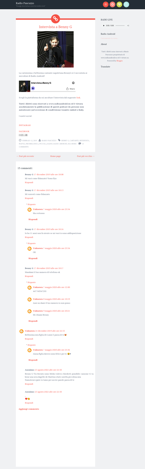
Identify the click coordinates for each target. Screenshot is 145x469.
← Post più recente (25, 156)
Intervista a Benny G (55, 26)
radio (50, 144)
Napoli (22, 144)
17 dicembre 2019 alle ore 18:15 (48, 190)
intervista (84, 140)
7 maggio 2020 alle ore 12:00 (56, 287)
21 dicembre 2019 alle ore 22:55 (50, 330)
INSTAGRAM (25, 125)
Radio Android (60, 144)
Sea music (72, 144)
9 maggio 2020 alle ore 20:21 (56, 310)
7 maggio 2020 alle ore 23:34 (56, 209)
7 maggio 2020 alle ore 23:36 (56, 349)
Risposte (32, 204)
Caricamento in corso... (109, 38)
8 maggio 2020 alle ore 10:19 (56, 299)
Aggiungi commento (29, 409)
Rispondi (29, 182)
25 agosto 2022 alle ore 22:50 (48, 369)
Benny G (65, 140)
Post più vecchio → (86, 156)
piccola (43, 144)
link (78, 97)
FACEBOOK (24, 131)
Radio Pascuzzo (25, 3)
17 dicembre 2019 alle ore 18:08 (48, 174)
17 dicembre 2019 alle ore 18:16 (48, 229)
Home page (55, 156)
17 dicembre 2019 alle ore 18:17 (48, 268)
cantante (74, 140)
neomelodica (32, 144)
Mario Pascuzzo (49, 140)
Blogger (119, 61)
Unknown (38, 209)
